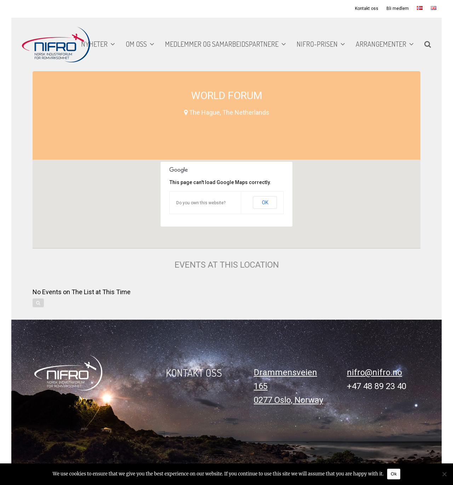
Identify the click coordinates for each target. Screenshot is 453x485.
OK (265, 202)
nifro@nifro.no (374, 372)
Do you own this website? (200, 202)
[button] (427, 44)
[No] (444, 474)
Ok (394, 474)
